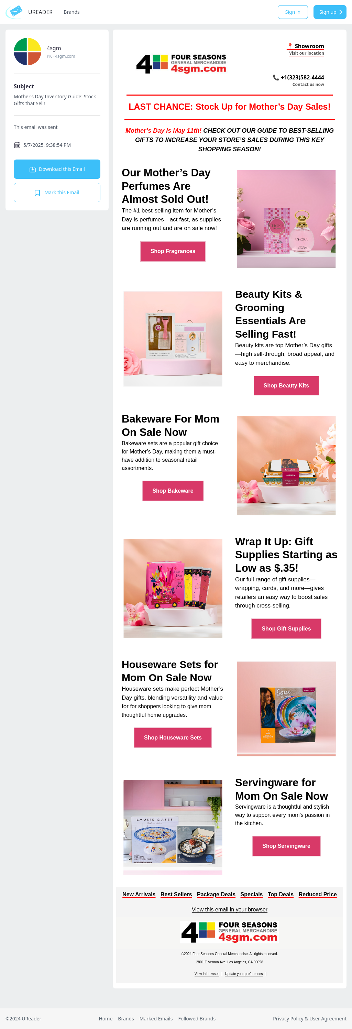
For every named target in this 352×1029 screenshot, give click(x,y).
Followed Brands (197, 1018)
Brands (71, 12)
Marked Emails (156, 1018)
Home (105, 1018)
